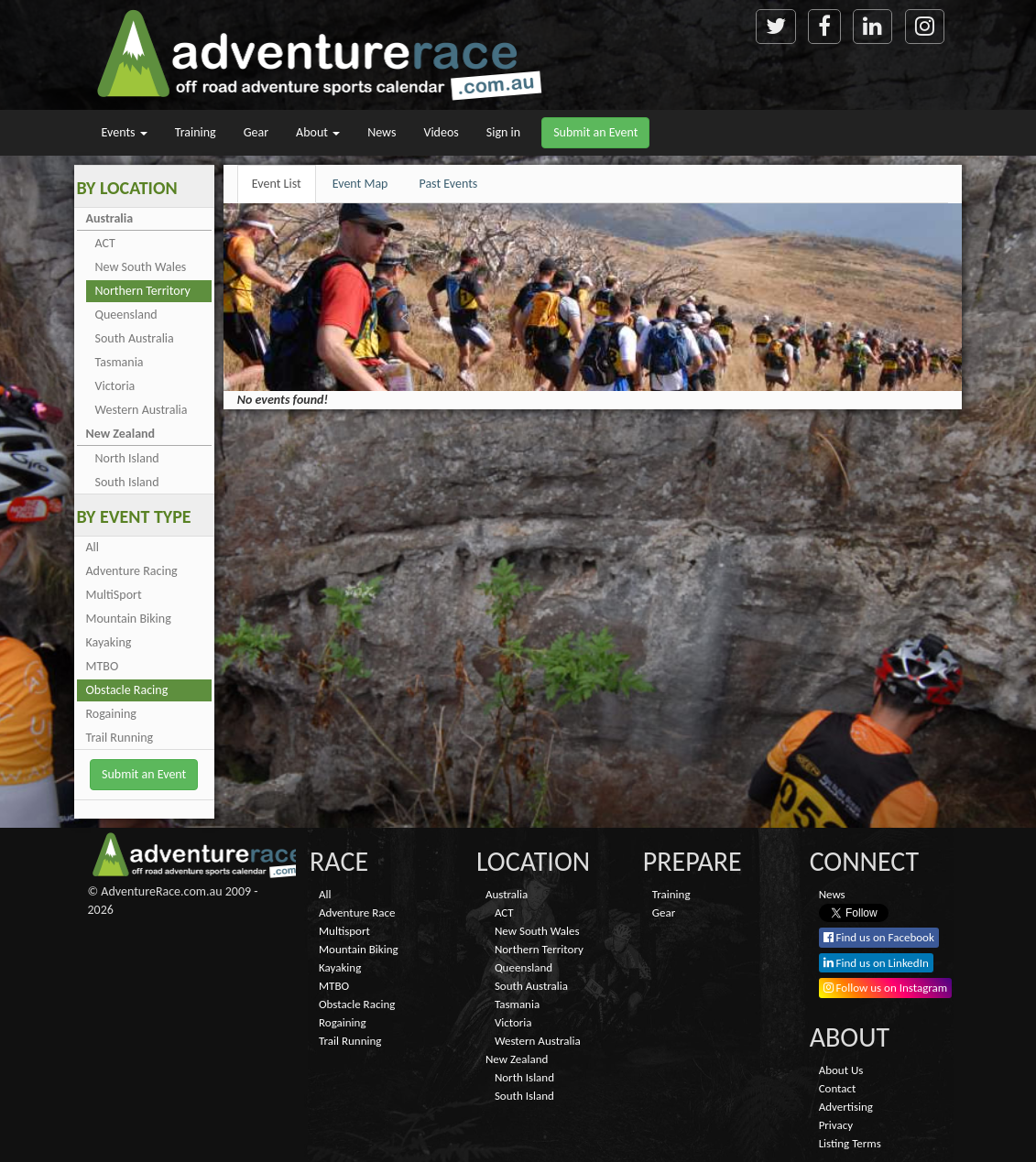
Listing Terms (850, 1143)
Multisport (344, 931)
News (381, 132)
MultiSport (114, 595)
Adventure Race (357, 912)
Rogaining (111, 714)
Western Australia (141, 410)
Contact (837, 1088)
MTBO (102, 666)
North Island (127, 458)
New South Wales (141, 267)
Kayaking (109, 642)
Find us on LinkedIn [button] (876, 963)
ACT (105, 243)
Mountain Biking (128, 618)
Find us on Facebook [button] (878, 937)
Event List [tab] (276, 183)
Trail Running (120, 737)
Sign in (503, 132)
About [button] (318, 132)
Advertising (846, 1106)
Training (195, 132)
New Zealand (121, 433)
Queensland (126, 314)
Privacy (836, 1125)
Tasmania (119, 362)
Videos (440, 132)
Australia (110, 218)
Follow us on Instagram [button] (885, 987)
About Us (841, 1070)
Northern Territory (143, 291)
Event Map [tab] (360, 183)
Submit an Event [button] (595, 132)
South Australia (134, 338)
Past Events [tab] (448, 183)
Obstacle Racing (127, 690)
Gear (256, 132)
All (93, 547)
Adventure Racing (132, 571)
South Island (127, 482)
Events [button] (124, 132)
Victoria (115, 386)
